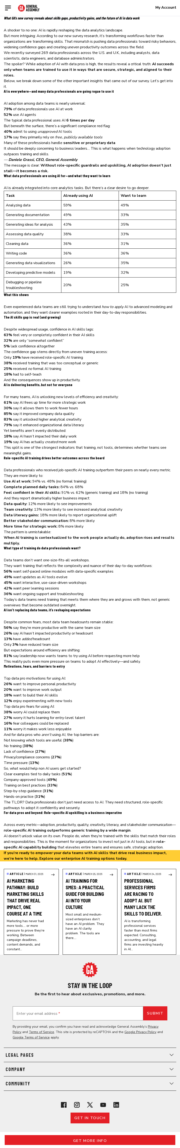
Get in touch (89, 1118)
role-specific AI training (64, 357)
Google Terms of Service (31, 1037)
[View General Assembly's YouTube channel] (103, 1105)
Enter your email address (38, 1013)
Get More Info (90, 1140)
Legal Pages (90, 1055)
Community (90, 1083)
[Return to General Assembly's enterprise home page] (29, 8)
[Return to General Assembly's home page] (90, 969)
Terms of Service (41, 1032)
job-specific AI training (77, 470)
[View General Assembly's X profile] (90, 1105)
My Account (165, 7)
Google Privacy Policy (140, 1032)
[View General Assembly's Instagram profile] (77, 1105)
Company (90, 1069)
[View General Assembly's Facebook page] (64, 1105)
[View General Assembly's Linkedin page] (116, 1105)
